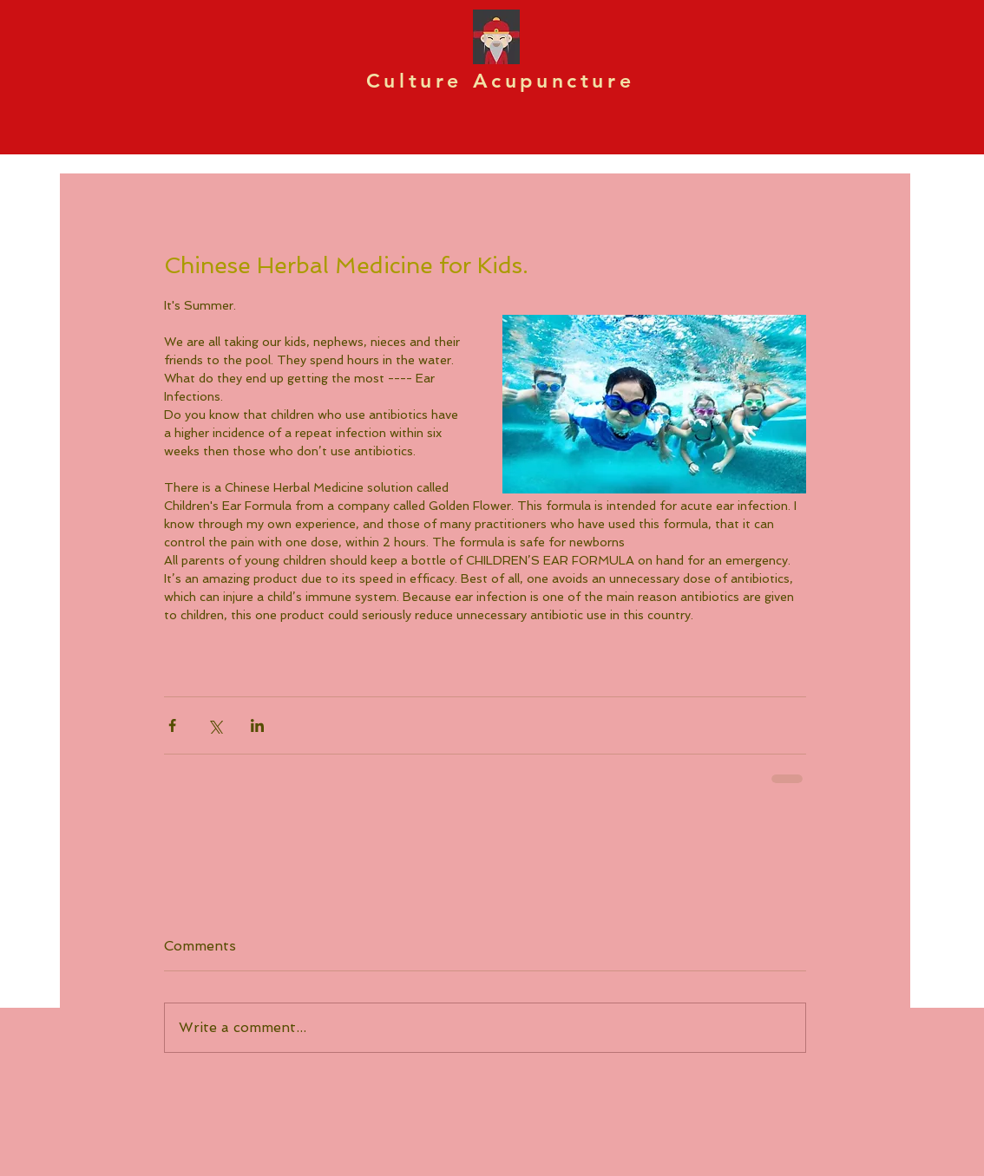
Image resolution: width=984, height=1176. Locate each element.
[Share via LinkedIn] (257, 725)
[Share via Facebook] (172, 725)
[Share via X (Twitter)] (215, 725)
